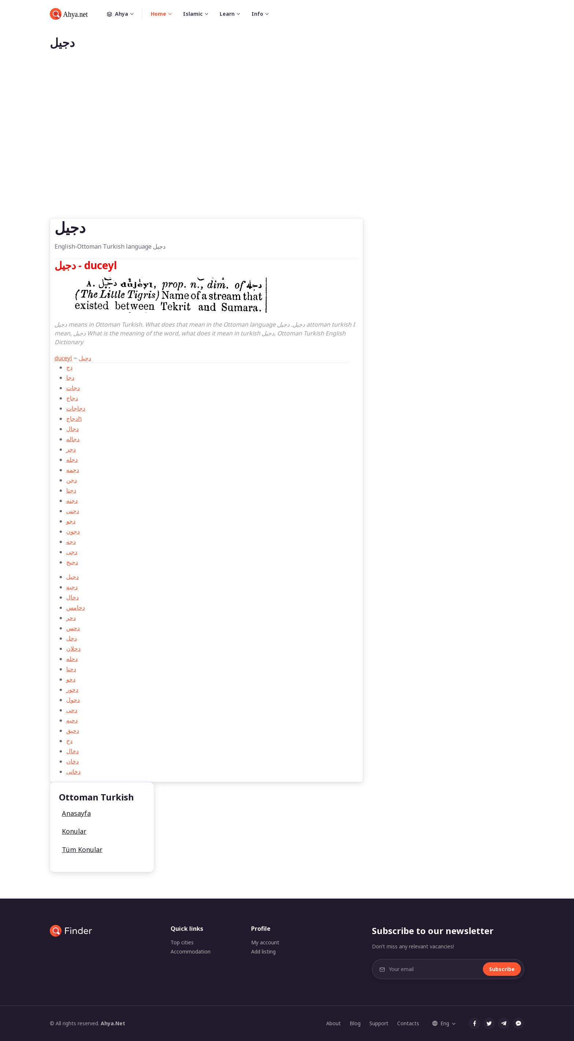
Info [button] (257, 13)
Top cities (182, 942)
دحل (71, 638)
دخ (69, 741)
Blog (355, 1023)
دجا (70, 377)
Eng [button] (440, 1023)
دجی (71, 552)
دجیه (72, 587)
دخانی (73, 771)
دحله (72, 659)
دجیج (72, 562)
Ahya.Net (113, 1023)
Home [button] (158, 13)
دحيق (72, 730)
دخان (72, 761)
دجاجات (75, 408)
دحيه (72, 720)
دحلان (73, 648)
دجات (73, 388)
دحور (72, 689)
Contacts (408, 1023)
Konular (74, 831)
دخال (72, 751)
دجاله (72, 439)
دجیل (85, 358)
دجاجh (74, 418)
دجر (71, 449)
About (333, 1023)
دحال (72, 597)
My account (265, 942)
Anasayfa (76, 813)
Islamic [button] (193, 13)
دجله (72, 460)
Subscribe (502, 969)
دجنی (72, 511)
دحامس (75, 607)
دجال (72, 429)
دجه (71, 542)
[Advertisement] (287, 145)
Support (378, 1023)
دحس (73, 628)
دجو (70, 521)
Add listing (263, 951)
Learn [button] (227, 13)
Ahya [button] (124, 13)
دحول (73, 700)
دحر (71, 618)
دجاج (72, 398)
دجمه (72, 470)
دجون (73, 531)
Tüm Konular (82, 849)
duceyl (63, 358)
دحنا (71, 669)
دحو (70, 679)
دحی (71, 710)
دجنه (72, 501)
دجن (71, 480)
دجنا (71, 490)
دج (69, 367)
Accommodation (190, 951)
